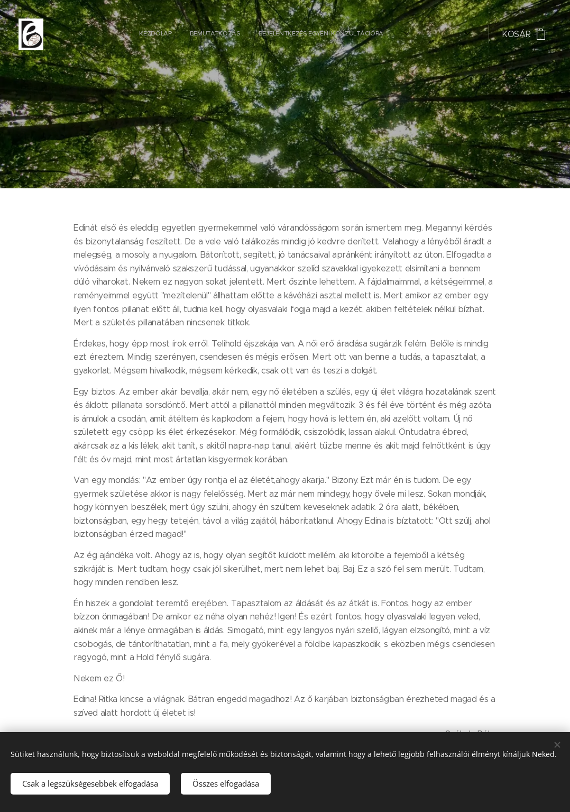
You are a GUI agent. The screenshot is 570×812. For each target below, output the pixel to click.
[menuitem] (222, 34)
